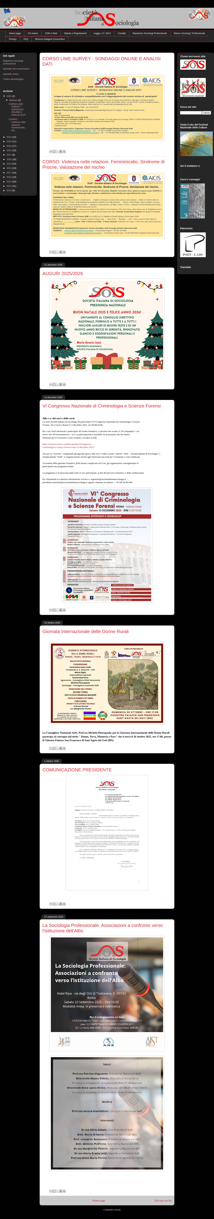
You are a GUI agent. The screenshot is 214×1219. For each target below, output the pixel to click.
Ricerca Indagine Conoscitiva (50, 39)
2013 (9, 190)
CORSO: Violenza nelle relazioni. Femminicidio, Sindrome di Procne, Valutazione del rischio (103, 164)
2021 (9, 154)
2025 (9, 137)
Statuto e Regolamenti (75, 33)
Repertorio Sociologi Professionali (150, 33)
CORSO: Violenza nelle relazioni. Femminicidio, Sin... (17, 124)
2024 (9, 141)
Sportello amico (11, 74)
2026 (9, 96)
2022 (9, 150)
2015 (9, 181)
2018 (9, 168)
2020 (9, 159)
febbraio (13, 100)
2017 (9, 172)
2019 (9, 163)
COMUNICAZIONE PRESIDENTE (77, 769)
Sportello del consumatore (16, 68)
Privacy (13, 39)
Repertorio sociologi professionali (13, 62)
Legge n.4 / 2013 (102, 33)
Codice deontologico (13, 79)
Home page (15, 33)
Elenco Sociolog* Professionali (189, 33)
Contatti (122, 33)
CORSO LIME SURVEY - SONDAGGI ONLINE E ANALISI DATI (17, 109)
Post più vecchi (163, 1200)
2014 (9, 186)
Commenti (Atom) (111, 1209)
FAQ (26, 39)
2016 (9, 177)
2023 (9, 146)
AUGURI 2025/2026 (62, 273)
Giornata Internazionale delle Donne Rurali (85, 631)
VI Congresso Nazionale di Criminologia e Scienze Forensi (101, 405)
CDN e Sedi (51, 33)
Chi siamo (33, 33)
